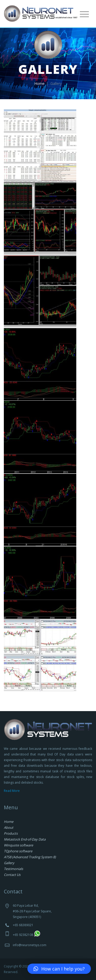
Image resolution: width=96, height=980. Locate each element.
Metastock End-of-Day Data (25, 839)
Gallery (9, 863)
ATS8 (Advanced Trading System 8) (30, 857)
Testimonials (13, 868)
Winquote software (18, 845)
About (8, 827)
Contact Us (12, 874)
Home (39, 83)
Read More (12, 791)
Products (11, 833)
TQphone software (18, 851)
